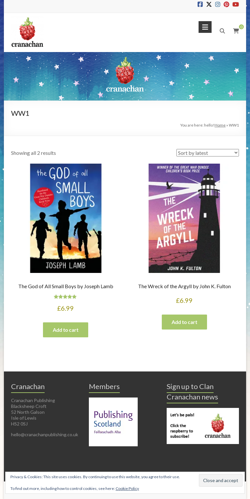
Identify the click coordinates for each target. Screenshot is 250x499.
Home (220, 125)
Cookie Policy (127, 488)
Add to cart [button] (65, 330)
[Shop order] (207, 152)
